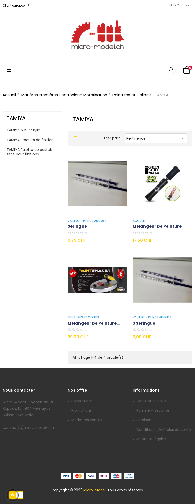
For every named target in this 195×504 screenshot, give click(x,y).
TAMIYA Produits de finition (30, 140)
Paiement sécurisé (152, 410)
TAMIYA (16, 118)
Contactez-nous (151, 401)
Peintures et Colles (83, 317)
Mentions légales (151, 439)
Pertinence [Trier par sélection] (156, 138)
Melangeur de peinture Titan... (92, 323)
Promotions (81, 410)
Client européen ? (16, 5)
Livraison (143, 420)
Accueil (139, 221)
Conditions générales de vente (163, 429)
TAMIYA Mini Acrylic (23, 130)
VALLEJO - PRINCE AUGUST (87, 221)
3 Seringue (144, 323)
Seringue (77, 226)
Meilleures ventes (86, 420)
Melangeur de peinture (157, 226)
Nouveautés (82, 401)
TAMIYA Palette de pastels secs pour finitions (30, 152)
